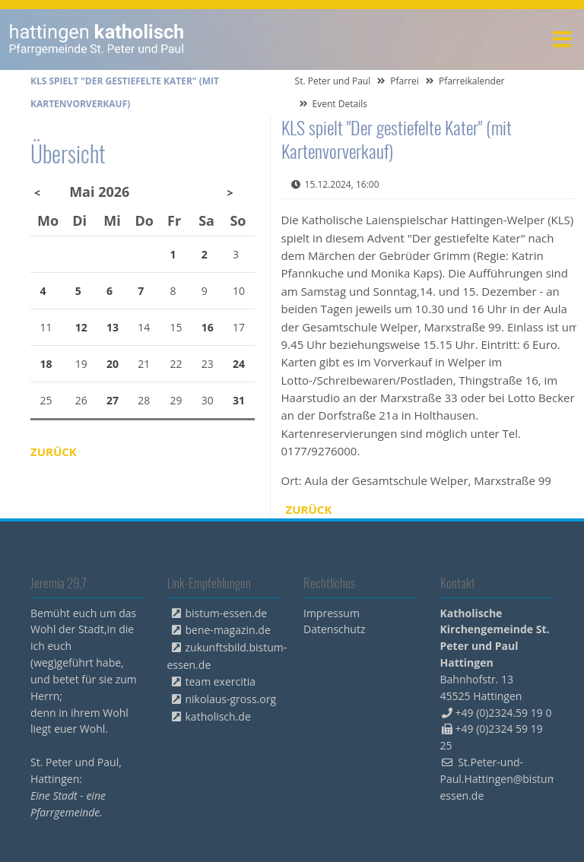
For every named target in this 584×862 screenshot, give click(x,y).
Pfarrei (404, 80)
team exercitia (221, 681)
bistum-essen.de (227, 613)
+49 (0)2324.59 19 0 (503, 712)
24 (239, 364)
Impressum (331, 613)
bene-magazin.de (228, 630)
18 (46, 364)
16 (208, 327)
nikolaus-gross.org (231, 699)
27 (112, 400)
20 (112, 364)
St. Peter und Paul (333, 80)
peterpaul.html (97, 39)
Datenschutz (334, 629)
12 (81, 327)
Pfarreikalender (472, 80)
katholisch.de (218, 716)
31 (239, 400)
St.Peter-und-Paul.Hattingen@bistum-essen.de (500, 779)
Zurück (309, 509)
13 (112, 327)
